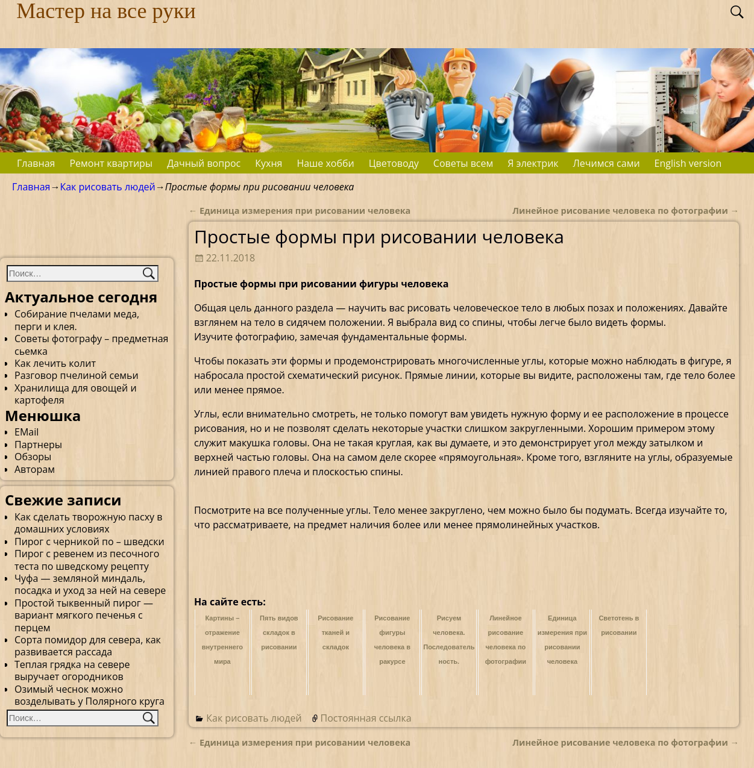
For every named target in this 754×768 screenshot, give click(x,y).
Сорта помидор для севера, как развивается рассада (87, 645)
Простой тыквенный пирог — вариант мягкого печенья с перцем (83, 615)
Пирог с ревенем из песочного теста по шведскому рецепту (86, 559)
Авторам (34, 469)
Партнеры (38, 444)
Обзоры (32, 456)
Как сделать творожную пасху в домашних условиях (88, 522)
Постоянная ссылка (366, 718)
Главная (36, 163)
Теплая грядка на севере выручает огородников (72, 670)
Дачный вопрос (203, 163)
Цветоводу (394, 163)
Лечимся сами (606, 163)
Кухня (268, 163)
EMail (26, 432)
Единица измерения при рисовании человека (300, 210)
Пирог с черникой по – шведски (89, 541)
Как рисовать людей (107, 186)
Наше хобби (325, 163)
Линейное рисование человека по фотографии (625, 210)
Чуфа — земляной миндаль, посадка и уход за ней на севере (90, 584)
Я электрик (532, 163)
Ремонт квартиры (110, 163)
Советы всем (463, 163)
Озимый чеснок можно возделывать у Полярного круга (89, 695)
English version (688, 163)
